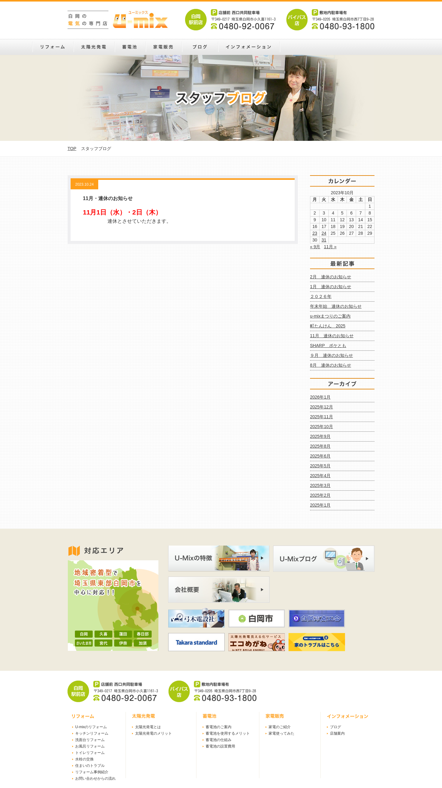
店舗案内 (337, 733)
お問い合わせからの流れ (95, 778)
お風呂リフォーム (90, 746)
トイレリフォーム (90, 753)
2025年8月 (320, 446)
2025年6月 (320, 456)
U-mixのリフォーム (91, 727)
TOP (72, 148)
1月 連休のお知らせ (330, 286)
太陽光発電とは (148, 727)
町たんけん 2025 (327, 325)
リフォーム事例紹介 (91, 772)
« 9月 (315, 246)
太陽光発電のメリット (153, 733)
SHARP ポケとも (328, 345)
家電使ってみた (281, 733)
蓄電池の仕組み (218, 740)
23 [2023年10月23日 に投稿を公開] (314, 233)
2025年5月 (320, 465)
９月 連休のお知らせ (331, 355)
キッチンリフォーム (91, 733)
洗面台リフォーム (90, 740)
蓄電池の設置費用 (220, 746)
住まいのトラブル (90, 765)
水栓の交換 (84, 759)
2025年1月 (320, 505)
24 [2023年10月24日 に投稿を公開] (323, 233)
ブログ (335, 727)
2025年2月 (320, 495)
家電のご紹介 (280, 727)
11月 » (330, 246)
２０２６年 (321, 296)
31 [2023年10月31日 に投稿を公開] (323, 240)
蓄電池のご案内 (218, 727)
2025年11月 (321, 416)
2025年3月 (320, 485)
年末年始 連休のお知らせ (336, 306)
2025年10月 (321, 426)
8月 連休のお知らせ (330, 365)
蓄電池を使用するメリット (228, 733)
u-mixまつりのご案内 (330, 316)
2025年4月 (320, 475)
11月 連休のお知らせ (332, 335)
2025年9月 (320, 436)
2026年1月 (320, 397)
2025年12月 (321, 406)
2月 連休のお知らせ (330, 276)
